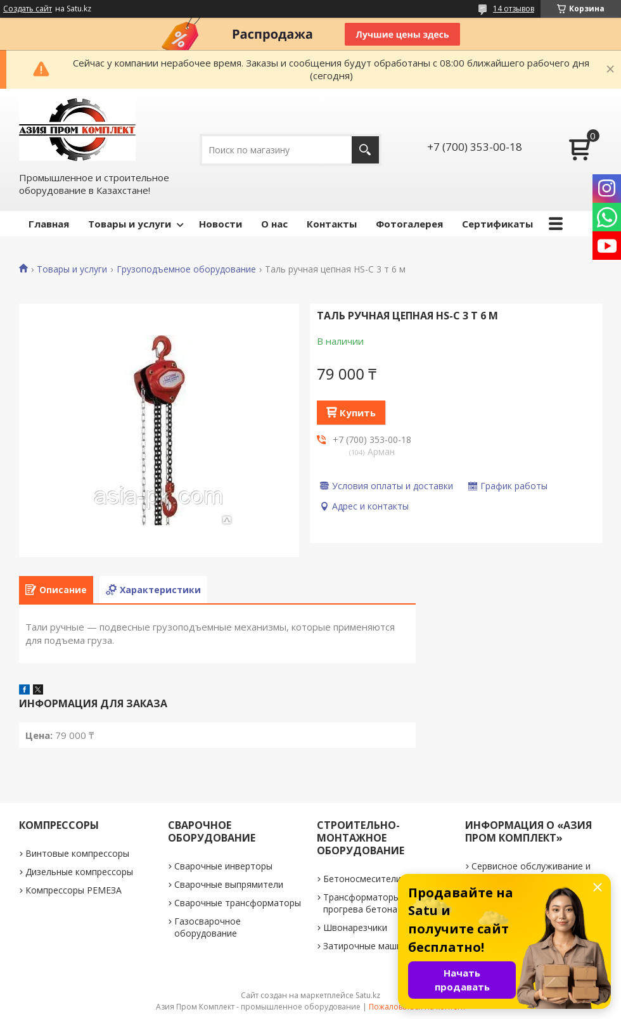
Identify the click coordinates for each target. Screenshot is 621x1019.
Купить (358, 412)
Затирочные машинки (369, 946)
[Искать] (365, 149)
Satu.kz (367, 995)
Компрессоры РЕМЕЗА (73, 890)
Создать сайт (27, 8)
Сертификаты (497, 223)
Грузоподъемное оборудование (186, 269)
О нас (274, 223)
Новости (220, 223)
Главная (49, 223)
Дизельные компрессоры (79, 872)
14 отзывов (513, 8)
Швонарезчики (355, 927)
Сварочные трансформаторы (237, 903)
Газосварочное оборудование (207, 927)
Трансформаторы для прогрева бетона (370, 903)
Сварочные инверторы (223, 866)
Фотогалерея (409, 223)
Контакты (332, 223)
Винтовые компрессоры (77, 853)
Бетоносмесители (362, 879)
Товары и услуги (129, 223)
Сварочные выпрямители (228, 884)
